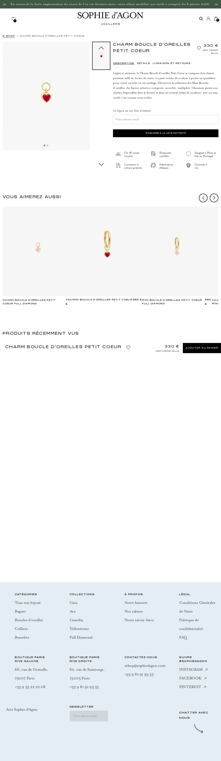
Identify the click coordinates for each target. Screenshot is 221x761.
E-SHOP (9, 36)
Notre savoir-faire (139, 620)
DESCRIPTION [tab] (123, 63)
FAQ (183, 637)
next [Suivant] (101, 164)
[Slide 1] (44, 145)
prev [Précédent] (101, 48)
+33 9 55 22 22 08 (30, 686)
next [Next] (214, 198)
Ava (72, 611)
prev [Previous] (203, 198)
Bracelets (22, 637)
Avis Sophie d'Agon (21, 709)
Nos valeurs (133, 611)
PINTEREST (192, 686)
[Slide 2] (47, 145)
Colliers (21, 628)
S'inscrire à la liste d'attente (166, 133)
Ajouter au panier (202, 348)
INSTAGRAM (193, 669)
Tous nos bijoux (28, 602)
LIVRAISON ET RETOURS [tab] (172, 63)
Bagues (20, 611)
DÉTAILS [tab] (143, 63)
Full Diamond (81, 637)
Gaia (73, 602)
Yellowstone (79, 628)
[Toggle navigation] (7, 18)
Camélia (76, 620)
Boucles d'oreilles (29, 620)
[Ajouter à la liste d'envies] (198, 48)
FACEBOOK (192, 678)
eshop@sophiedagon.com (144, 665)
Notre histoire (135, 602)
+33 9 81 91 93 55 (84, 686)
